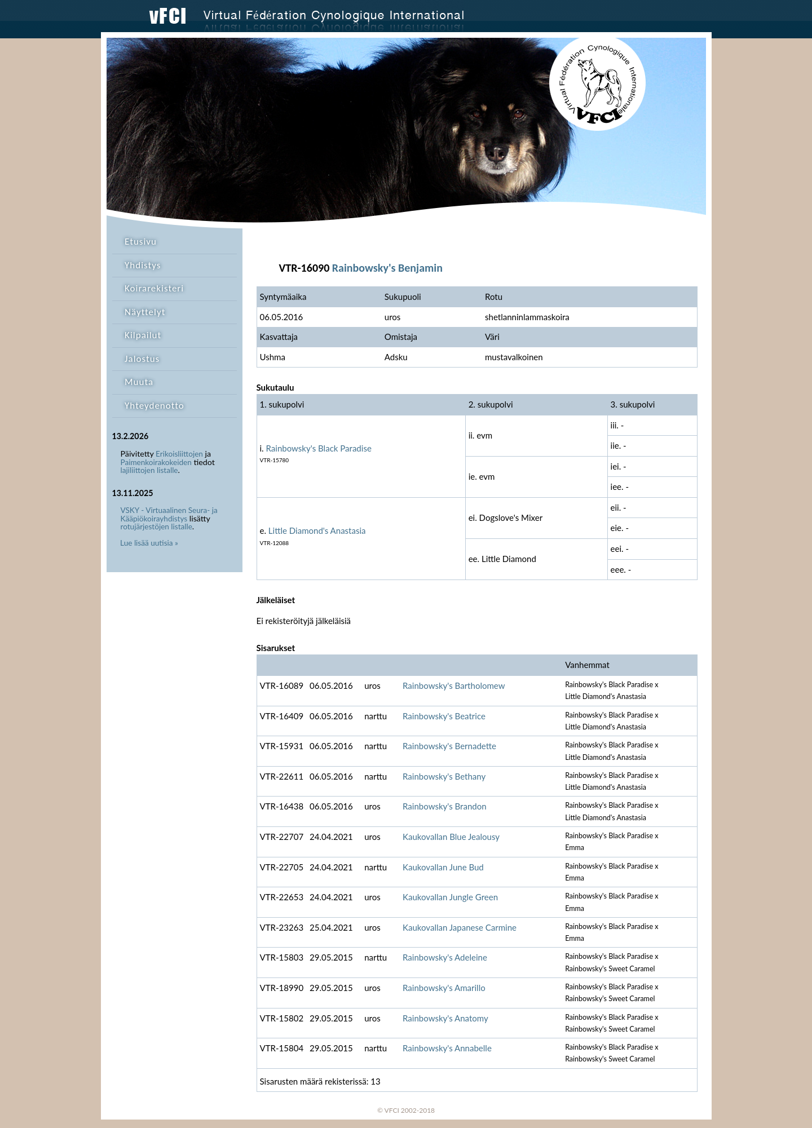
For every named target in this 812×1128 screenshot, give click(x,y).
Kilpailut (143, 335)
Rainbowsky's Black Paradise (319, 448)
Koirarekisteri (154, 288)
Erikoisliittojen (179, 453)
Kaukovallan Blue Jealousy (451, 836)
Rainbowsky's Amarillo (444, 988)
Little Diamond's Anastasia (317, 530)
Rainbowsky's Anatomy (445, 1018)
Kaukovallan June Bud (443, 867)
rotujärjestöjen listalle (156, 526)
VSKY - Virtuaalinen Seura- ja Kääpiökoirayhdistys (169, 514)
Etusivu (141, 241)
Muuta (139, 382)
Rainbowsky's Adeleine (445, 957)
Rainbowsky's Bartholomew (454, 685)
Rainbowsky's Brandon (445, 806)
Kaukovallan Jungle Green (450, 897)
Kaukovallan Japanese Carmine (460, 927)
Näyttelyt (145, 312)
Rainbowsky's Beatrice (444, 716)
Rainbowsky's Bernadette (449, 746)
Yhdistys (143, 265)
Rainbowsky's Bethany (444, 776)
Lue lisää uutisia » (149, 542)
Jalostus (142, 359)
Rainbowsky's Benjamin (387, 268)
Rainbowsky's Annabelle (447, 1048)
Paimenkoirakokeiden (156, 462)
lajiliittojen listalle (149, 470)
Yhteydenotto (154, 406)
